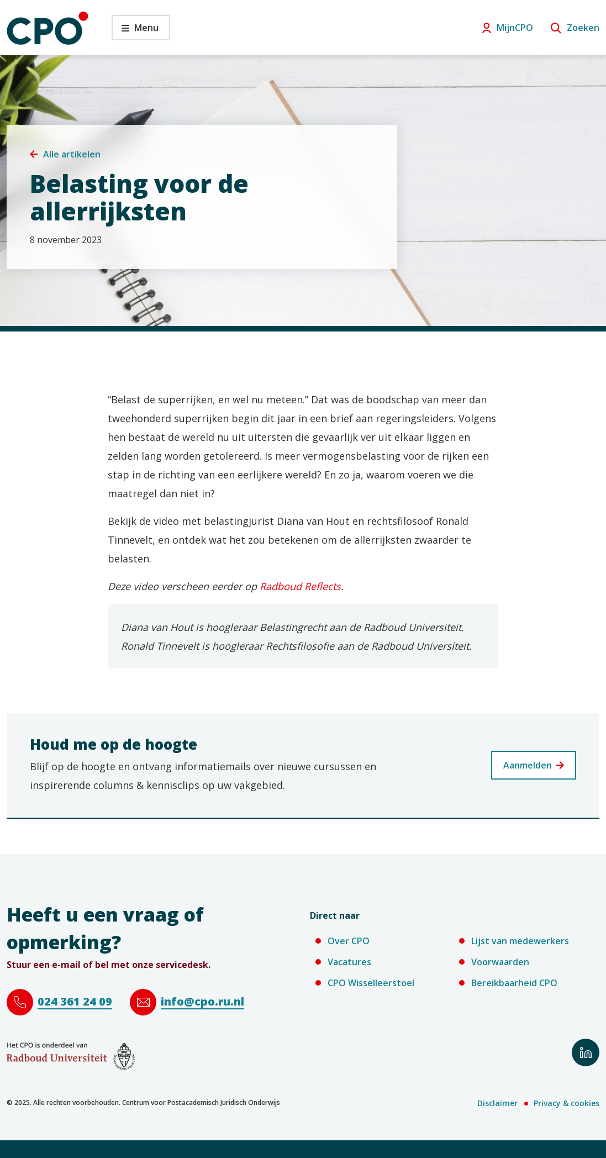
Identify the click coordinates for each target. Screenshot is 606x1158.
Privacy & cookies (566, 1103)
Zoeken (583, 28)
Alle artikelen (72, 154)
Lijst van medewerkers (520, 941)
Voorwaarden (500, 962)
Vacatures (349, 962)
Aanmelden (527, 765)
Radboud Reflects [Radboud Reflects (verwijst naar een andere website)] (300, 586)
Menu (135, 31)
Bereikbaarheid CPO (514, 983)
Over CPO (349, 941)
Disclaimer (497, 1103)
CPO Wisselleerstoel (371, 983)
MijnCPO (515, 28)
